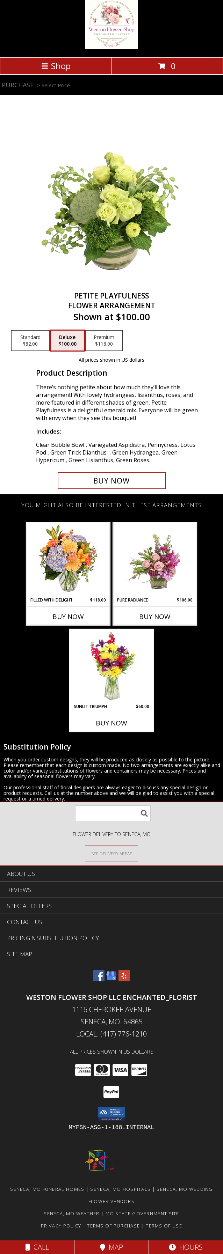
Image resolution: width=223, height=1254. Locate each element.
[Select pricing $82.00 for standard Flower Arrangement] (30, 341)
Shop (56, 66)
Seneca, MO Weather (71, 1213)
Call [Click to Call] (37, 1247)
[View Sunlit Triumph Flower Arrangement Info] (111, 666)
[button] (111, 1114)
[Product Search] (113, 813)
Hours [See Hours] (186, 1247)
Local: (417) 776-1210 (111, 1034)
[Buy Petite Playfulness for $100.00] (112, 480)
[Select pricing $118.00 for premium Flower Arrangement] (104, 341)
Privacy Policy (61, 1226)
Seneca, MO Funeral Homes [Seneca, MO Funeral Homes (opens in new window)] (47, 1189)
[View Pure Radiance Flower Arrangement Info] (155, 560)
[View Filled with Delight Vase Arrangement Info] (68, 560)
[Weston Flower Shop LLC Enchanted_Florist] (111, 47)
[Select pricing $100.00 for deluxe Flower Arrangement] (67, 341)
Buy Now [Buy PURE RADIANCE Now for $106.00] (155, 616)
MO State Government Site (142, 1213)
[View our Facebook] (99, 979)
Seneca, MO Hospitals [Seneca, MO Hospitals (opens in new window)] (120, 1189)
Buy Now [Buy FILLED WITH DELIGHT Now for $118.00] (68, 616)
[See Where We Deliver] (111, 853)
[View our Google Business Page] (111, 979)
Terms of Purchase (113, 1226)
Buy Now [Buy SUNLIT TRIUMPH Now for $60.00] (111, 723)
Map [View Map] (111, 1247)
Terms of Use (164, 1226)
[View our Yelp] (124, 979)
